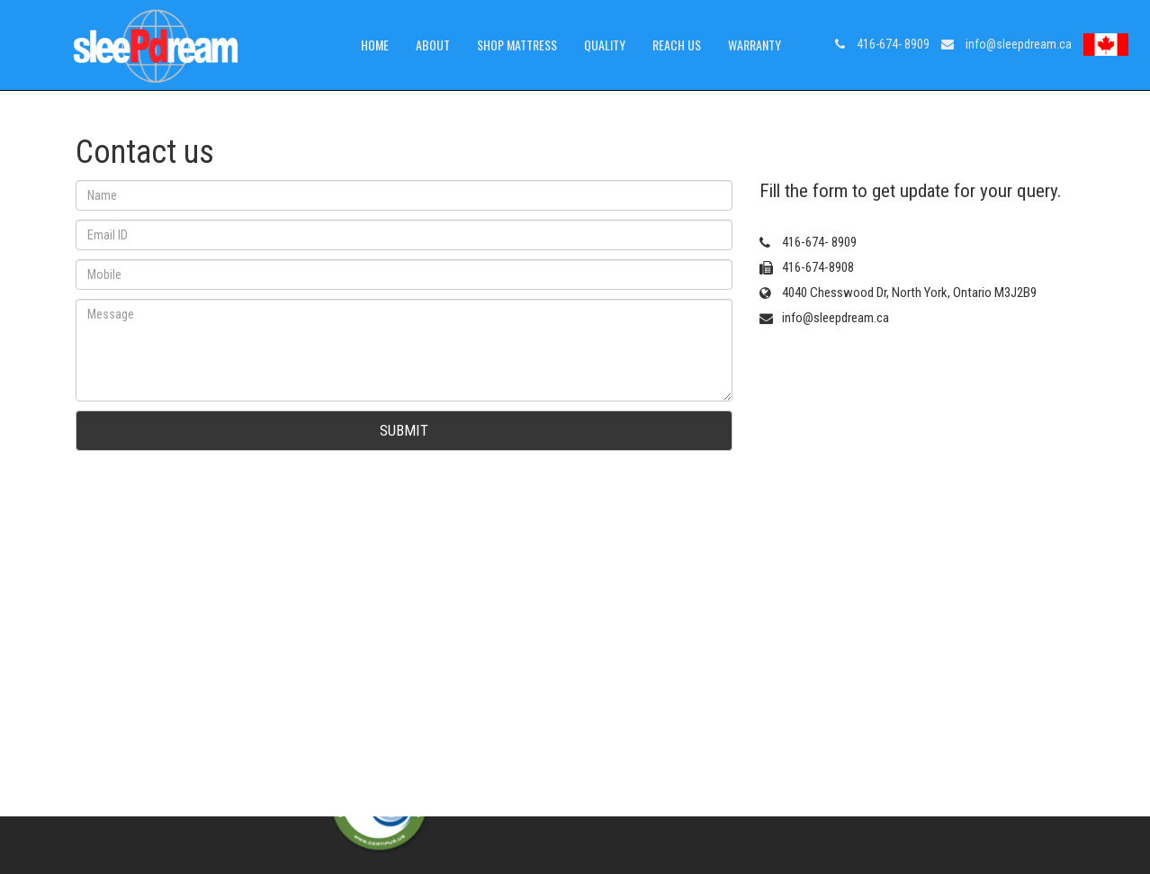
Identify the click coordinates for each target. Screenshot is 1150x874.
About (433, 44)
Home (375, 44)
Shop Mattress (517, 44)
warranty (754, 44)
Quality (604, 44)
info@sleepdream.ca (1006, 44)
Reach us (676, 44)
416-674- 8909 (882, 44)
